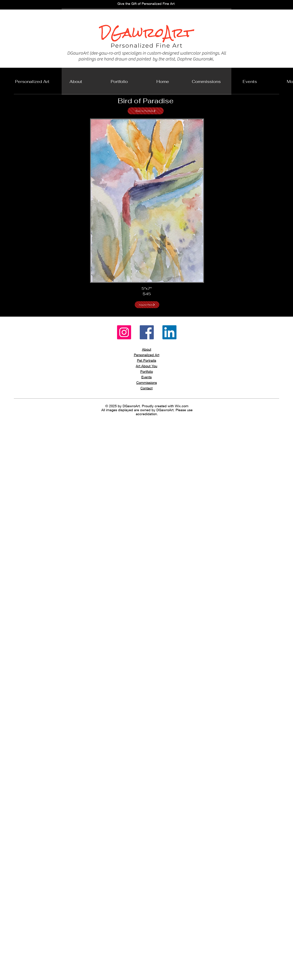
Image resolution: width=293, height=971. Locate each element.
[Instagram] (124, 332)
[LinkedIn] (169, 332)
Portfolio (146, 371)
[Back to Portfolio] (146, 110)
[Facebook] (147, 332)
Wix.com (181, 406)
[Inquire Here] (147, 304)
